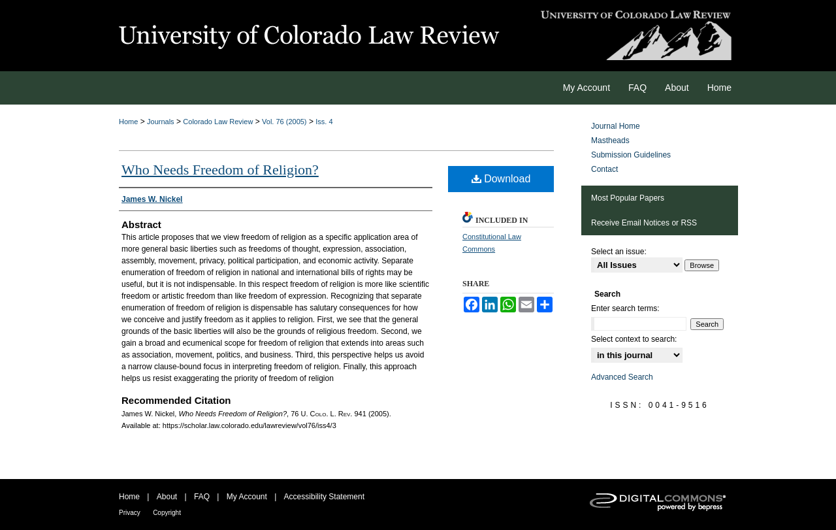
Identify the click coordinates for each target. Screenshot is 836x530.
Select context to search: (634, 339)
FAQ (202, 496)
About (167, 496)
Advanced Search (622, 377)
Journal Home (615, 126)
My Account (247, 496)
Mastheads (610, 140)
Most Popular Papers (627, 198)
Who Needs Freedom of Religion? (220, 169)
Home (128, 121)
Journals (160, 121)
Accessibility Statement (324, 496)
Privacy (129, 512)
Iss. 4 (323, 121)
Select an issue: (619, 251)
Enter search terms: (625, 308)
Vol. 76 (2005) (284, 121)
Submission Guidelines (631, 154)
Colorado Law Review (218, 121)
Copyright (167, 512)
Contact (604, 169)
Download (501, 178)
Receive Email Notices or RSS (644, 222)
